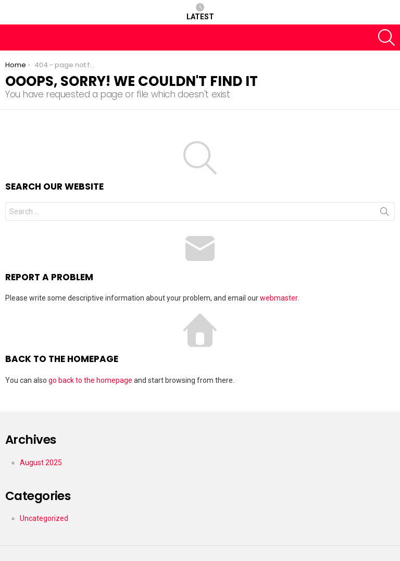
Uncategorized (44, 518)
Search (384, 213)
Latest (200, 12)
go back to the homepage (90, 380)
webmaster (278, 298)
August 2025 (41, 462)
